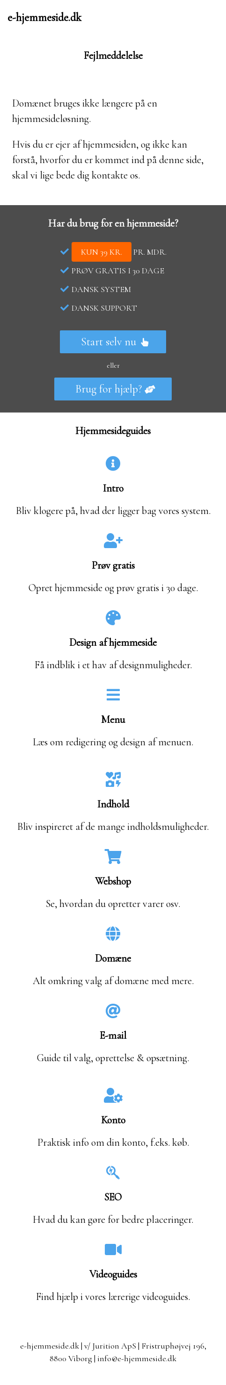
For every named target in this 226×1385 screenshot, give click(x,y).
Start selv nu (115, 342)
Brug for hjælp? (115, 389)
